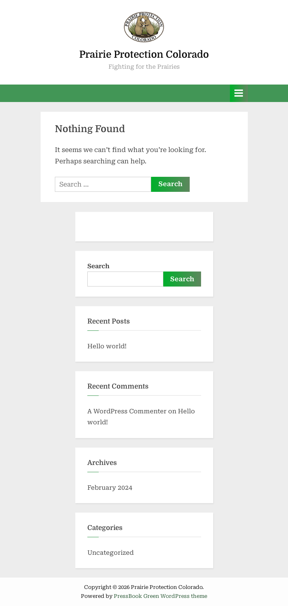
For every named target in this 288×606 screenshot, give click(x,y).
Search (98, 266)
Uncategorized (110, 552)
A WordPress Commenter (127, 411)
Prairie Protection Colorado (144, 54)
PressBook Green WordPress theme (160, 596)
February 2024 (109, 487)
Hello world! (107, 346)
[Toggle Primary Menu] (239, 93)
